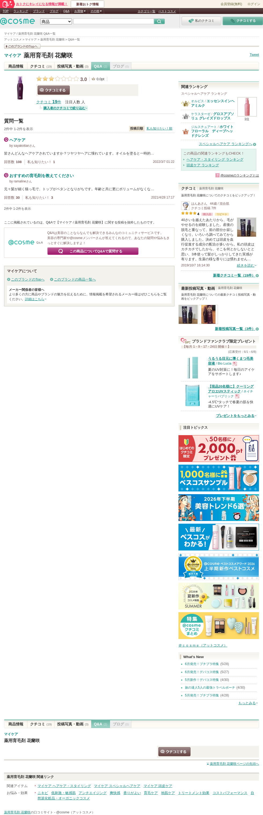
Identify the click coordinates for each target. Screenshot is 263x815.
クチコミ (41, 66)
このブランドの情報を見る (22, 46)
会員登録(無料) (231, 4)
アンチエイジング (93, 793)
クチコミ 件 (48, 102)
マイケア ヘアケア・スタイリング (64, 786)
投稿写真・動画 (73, 66)
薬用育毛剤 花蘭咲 (48, 55)
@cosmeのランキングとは (239, 175)
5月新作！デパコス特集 (202, 680)
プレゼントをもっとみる (235, 416)
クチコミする (54, 90)
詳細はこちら (34, 299)
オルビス (197, 101)
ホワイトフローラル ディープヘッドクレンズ (212, 131)
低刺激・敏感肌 (63, 793)
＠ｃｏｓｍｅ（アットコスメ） (202, 645)
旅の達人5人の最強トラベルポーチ (210, 687)
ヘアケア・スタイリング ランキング (215, 159)
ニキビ (43, 793)
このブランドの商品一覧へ (75, 279)
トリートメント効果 (193, 793)
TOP (6, 11)
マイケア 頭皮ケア (158, 786)
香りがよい (132, 793)
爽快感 (115, 793)
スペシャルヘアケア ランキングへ (225, 144)
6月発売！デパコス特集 (202, 672)
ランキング (20, 11)
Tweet (254, 55)
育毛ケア (151, 793)
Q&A (66, 11)
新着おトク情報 (87, 4)
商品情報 (15, 66)
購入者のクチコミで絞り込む (64, 108)
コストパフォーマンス (230, 793)
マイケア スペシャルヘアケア (117, 786)
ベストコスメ (167, 11)
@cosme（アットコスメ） (75, 812)
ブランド (39, 11)
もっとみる (247, 703)
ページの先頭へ (234, 764)
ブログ (54, 11)
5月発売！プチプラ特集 (202, 695)
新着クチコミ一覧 (234, 275)
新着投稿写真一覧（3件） (235, 329)
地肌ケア (168, 793)
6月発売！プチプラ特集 (202, 664)
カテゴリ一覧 (146, 11)
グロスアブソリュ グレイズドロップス (212, 116)
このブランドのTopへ (28, 279)
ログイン (253, 4)
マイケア (12, 55)
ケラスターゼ (200, 114)
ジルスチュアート (204, 127)
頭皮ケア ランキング (203, 165)
